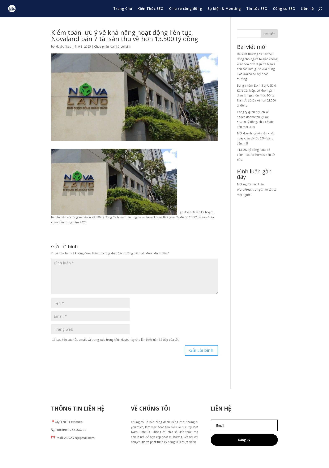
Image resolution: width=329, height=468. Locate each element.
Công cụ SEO (284, 9)
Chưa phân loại (104, 46)
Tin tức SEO (257, 9)
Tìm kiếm (269, 34)
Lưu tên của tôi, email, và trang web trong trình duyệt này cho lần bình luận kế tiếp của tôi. (117, 340)
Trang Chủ (122, 9)
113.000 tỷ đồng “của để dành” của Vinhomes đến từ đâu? (256, 155)
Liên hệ (307, 9)
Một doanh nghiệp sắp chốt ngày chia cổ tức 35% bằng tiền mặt (255, 138)
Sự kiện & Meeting (224, 9)
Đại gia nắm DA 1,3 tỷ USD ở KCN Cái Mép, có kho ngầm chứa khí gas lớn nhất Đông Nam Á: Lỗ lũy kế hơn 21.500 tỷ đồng (256, 95)
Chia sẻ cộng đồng (185, 9)
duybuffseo (63, 46)
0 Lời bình (124, 46)
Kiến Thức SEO (151, 9)
